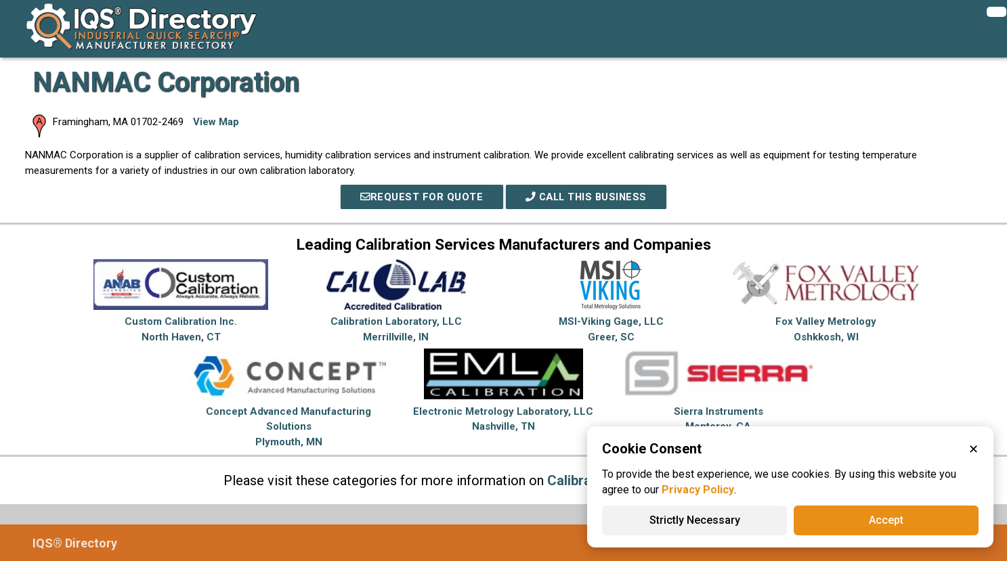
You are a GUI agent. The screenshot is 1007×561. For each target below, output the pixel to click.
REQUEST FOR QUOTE (419, 197)
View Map (216, 122)
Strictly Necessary (694, 520)
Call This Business (586, 197)
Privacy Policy (698, 489)
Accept (886, 520)
